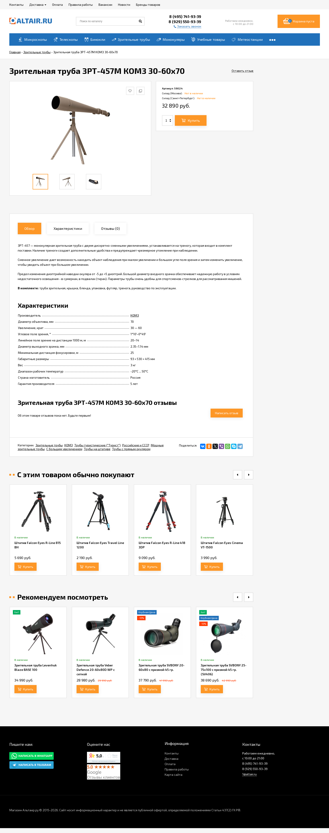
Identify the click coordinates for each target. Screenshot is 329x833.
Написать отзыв (226, 413)
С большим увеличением (64, 449)
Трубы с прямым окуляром (131, 449)
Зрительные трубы (49, 445)
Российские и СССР (135, 445)
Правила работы (177, 769)
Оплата (170, 764)
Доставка (171, 758)
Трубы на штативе (97, 449)
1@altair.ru (249, 774)
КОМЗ (134, 315)
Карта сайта (173, 774)
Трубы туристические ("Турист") (97, 445)
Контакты (172, 753)
